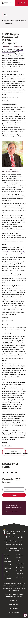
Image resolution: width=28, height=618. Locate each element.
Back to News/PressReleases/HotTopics (15, 452)
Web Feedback (14, 608)
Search (14, 495)
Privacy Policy (14, 600)
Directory (6, 575)
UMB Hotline (19, 577)
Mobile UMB (7, 565)
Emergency (7, 561)
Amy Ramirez (18, 206)
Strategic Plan (20, 567)
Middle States (20, 564)
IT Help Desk (7, 578)
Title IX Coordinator (14, 588)
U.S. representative (15, 254)
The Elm (6, 555)
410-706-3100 (16, 550)
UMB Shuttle (7, 568)
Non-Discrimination (14, 612)
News (6, 15)
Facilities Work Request (20, 556)
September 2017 (8, 23)
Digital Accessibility (14, 604)
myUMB (6, 571)
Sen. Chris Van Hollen (17, 252)
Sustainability (20, 570)
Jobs (17, 560)
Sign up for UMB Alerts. (11, 511)
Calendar (6, 558)
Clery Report (19, 573)
